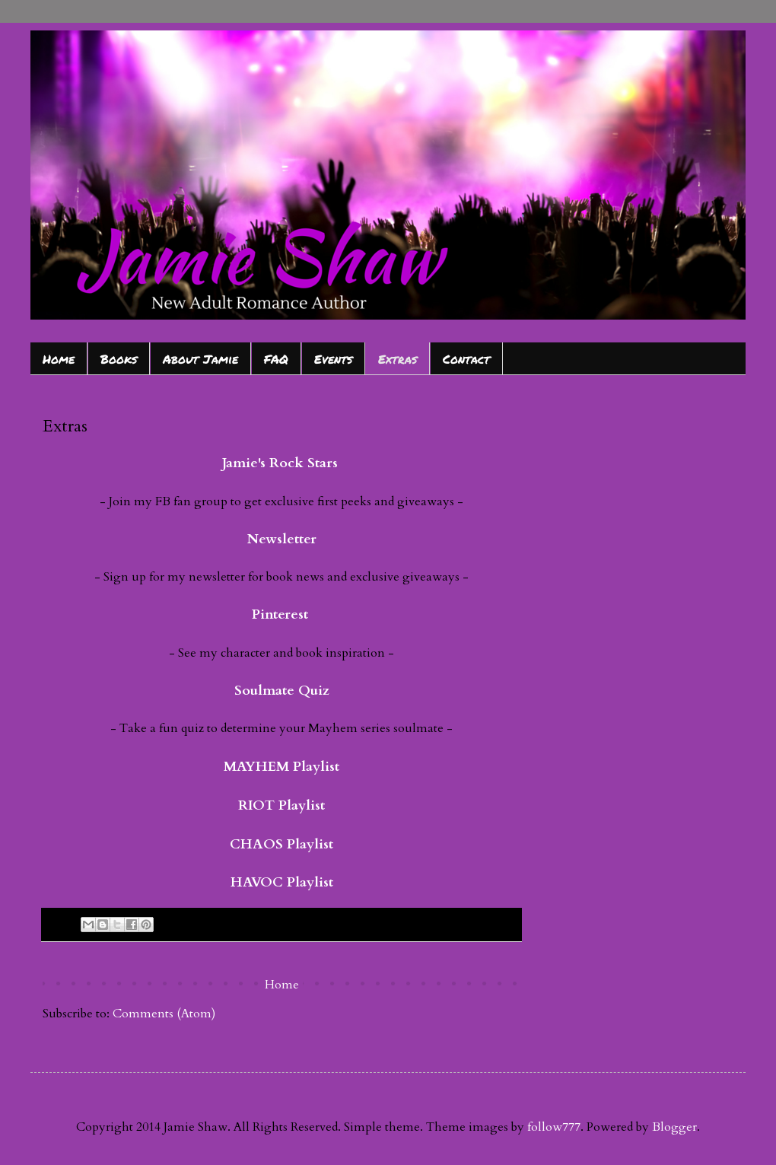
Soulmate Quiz (281, 690)
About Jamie (200, 359)
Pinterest (280, 614)
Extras (397, 359)
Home (59, 359)
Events (333, 359)
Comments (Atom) (164, 1013)
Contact (466, 359)
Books (118, 359)
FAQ (276, 359)
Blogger (674, 1127)
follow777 (553, 1127)
